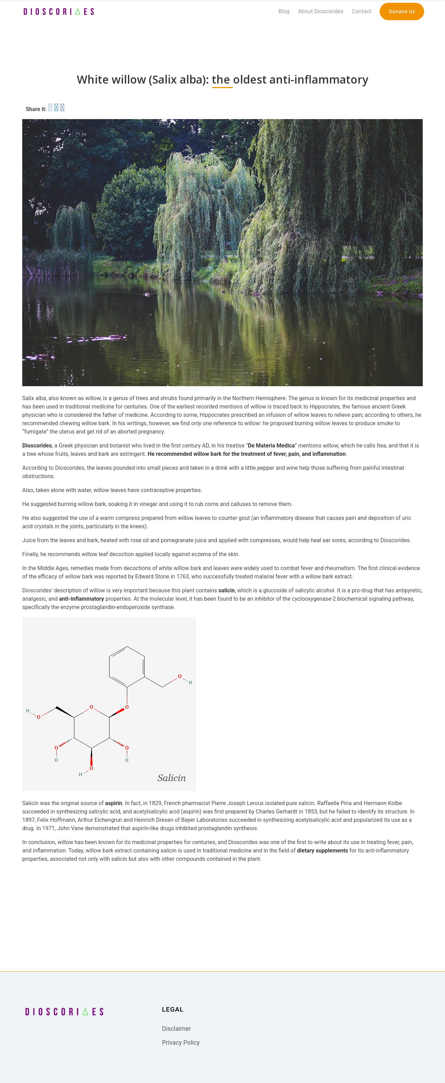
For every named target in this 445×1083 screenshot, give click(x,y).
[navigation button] (401, 11)
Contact (361, 11)
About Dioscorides (320, 11)
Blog (284, 11)
